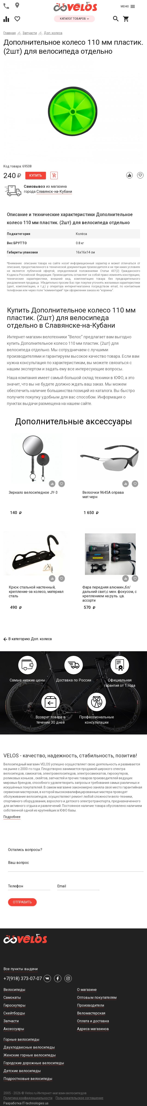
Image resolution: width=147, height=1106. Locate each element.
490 (29, 607)
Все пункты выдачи (20, 969)
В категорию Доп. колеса (27, 639)
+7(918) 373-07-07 (22, 978)
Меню (128, 6)
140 (29, 512)
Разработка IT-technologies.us (25, 1103)
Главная (9, 33)
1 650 (105, 512)
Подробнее (12, 817)
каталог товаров (74, 18)
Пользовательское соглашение (79, 1098)
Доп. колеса (53, 33)
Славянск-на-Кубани (54, 191)
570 (103, 607)
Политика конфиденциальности (27, 1098)
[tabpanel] (73, 112)
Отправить (22, 902)
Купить (35, 175)
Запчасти (30, 33)
